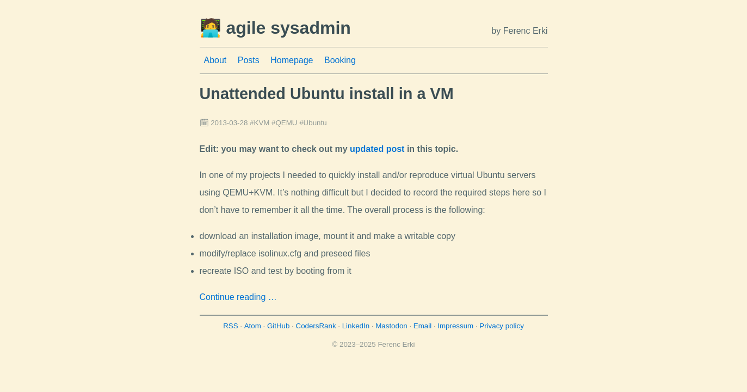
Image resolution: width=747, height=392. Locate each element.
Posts (249, 60)
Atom (252, 326)
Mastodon (391, 326)
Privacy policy (501, 326)
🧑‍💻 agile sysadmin (275, 28)
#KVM (259, 123)
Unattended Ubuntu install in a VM (327, 93)
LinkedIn (355, 326)
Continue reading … (238, 297)
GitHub (278, 326)
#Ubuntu (312, 123)
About (215, 60)
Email (422, 326)
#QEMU (284, 123)
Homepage (291, 60)
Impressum (455, 326)
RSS (230, 326)
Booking (340, 60)
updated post (377, 149)
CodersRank (316, 326)
